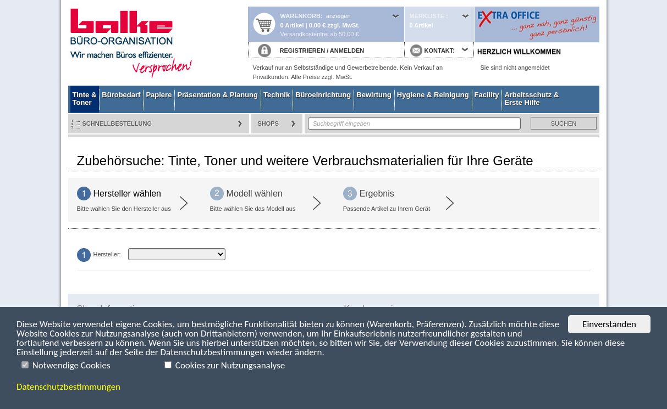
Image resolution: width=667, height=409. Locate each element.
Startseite (157, 43)
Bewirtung (374, 95)
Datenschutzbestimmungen (68, 387)
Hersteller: (107, 254)
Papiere (159, 95)
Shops (268, 123)
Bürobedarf (121, 95)
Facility (487, 95)
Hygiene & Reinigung (433, 95)
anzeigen (338, 16)
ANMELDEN (347, 50)
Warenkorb (300, 16)
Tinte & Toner (85, 99)
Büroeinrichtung (323, 95)
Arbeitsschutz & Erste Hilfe (531, 99)
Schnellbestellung (117, 123)
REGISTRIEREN (303, 50)
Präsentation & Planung (217, 95)
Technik (276, 95)
